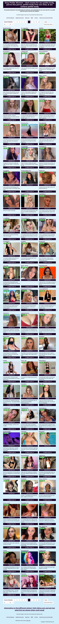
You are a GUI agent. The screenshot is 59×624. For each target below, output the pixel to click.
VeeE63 (5, 360)
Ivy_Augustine (24, 28)
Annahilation (6, 241)
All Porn (36, 17)
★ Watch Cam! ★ (11, 49)
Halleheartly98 (6, 123)
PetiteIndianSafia (43, 265)
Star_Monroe (6, 75)
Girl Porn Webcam (10, 17)
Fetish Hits (28, 620)
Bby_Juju (41, 384)
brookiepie (23, 479)
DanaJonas (42, 431)
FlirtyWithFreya (25, 503)
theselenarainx (24, 123)
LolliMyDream (42, 550)
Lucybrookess (42, 218)
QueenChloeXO (25, 455)
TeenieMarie (6, 455)
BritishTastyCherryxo (26, 289)
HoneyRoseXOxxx (7, 384)
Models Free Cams (20, 17)
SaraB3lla (23, 241)
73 (10, 24)
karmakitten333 (25, 550)
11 (4, 24)
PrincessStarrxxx (25, 218)
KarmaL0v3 (6, 289)
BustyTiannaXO (7, 28)
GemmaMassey (42, 408)
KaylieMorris (6, 194)
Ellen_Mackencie (43, 526)
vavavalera (23, 384)
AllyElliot (41, 28)
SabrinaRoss (42, 574)
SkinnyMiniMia (42, 123)
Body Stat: (12, 42)
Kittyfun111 (42, 170)
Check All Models (8, 21)
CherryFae (23, 574)
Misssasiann (6, 336)
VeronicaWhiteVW (43, 289)
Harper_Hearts (24, 265)
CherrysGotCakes (43, 51)
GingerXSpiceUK (7, 574)
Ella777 (5, 146)
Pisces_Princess (43, 479)
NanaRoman (42, 241)
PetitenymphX (6, 479)
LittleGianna (42, 455)
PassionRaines (6, 99)
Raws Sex (27, 17)
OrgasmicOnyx (24, 408)
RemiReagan (42, 99)
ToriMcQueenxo (25, 526)
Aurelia (23, 99)
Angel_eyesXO (42, 503)
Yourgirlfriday (24, 146)
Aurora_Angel (6, 503)
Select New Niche (48, 24)
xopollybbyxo (42, 194)
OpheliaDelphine (25, 313)
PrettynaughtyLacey (26, 170)
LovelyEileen (6, 218)
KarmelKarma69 (7, 526)
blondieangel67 (7, 431)
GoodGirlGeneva (25, 194)
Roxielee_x (23, 336)
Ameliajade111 (42, 146)
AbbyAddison (42, 360)
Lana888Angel (6, 408)
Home (45, 21)
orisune (5, 550)
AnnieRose (41, 336)
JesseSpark (6, 170)
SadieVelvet (6, 313)
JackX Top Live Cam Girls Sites (46, 17)
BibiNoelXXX (24, 75)
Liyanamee (23, 431)
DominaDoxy (6, 51)
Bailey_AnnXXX (43, 75)
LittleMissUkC (24, 51)
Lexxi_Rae (5, 265)
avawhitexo (42, 313)
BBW (32, 17)
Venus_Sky (23, 360)
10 (39, 21)
